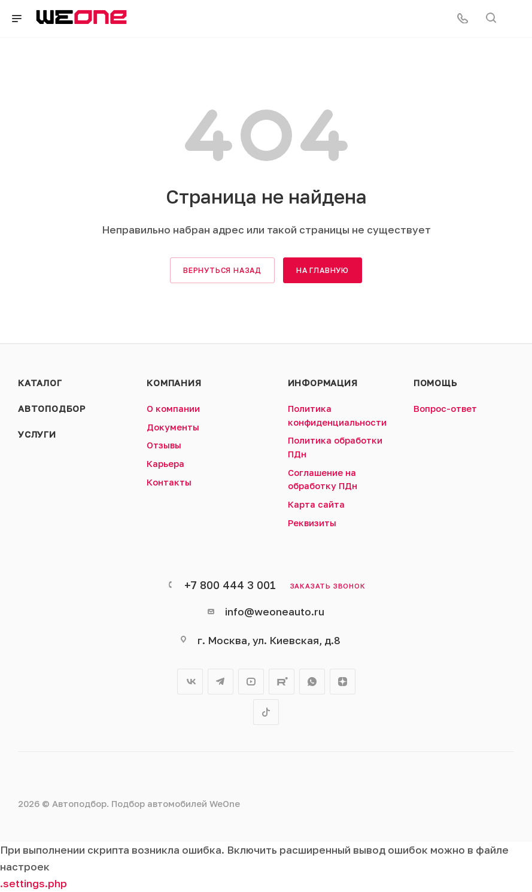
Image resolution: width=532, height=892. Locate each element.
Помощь (435, 383)
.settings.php (33, 883)
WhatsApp (312, 681)
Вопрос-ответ (445, 408)
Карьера (165, 464)
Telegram (220, 681)
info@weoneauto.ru (274, 611)
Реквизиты (312, 523)
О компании (173, 408)
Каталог (40, 383)
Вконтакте (190, 681)
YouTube (251, 681)
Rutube (281, 681)
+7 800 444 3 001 (230, 585)
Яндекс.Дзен (342, 681)
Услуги (37, 434)
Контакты (169, 482)
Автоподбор (52, 408)
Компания (174, 383)
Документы (173, 427)
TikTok (266, 712)
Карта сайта (316, 504)
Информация (323, 383)
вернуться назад (222, 270)
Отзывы (164, 445)
